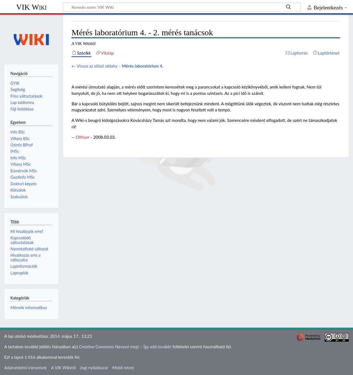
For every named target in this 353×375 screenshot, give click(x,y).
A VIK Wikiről (63, 367)
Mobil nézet (123, 367)
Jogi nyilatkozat (94, 367)
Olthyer (83, 137)
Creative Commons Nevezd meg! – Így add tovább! (125, 346)
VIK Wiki (31, 7)
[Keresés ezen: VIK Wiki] (181, 6)
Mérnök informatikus (28, 307)
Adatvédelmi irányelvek (25, 367)
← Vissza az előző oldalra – (117, 65)
